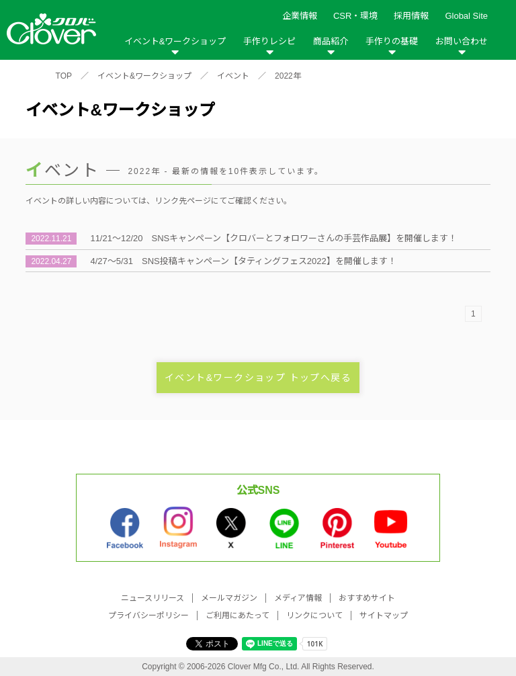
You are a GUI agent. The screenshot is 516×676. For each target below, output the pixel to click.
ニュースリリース (152, 598)
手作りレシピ (269, 41)
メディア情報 (298, 598)
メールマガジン (229, 598)
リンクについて (314, 615)
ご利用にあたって (237, 615)
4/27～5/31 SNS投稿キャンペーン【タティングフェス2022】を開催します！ (243, 261)
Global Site (466, 16)
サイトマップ (383, 615)
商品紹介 (330, 41)
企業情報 (299, 16)
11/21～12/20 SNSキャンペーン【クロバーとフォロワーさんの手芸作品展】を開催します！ (273, 238)
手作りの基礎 (392, 41)
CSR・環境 (355, 16)
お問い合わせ (461, 41)
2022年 (288, 76)
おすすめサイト (367, 598)
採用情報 (411, 16)
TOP (64, 76)
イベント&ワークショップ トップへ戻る (258, 377)
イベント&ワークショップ (175, 41)
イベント (233, 76)
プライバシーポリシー (148, 615)
